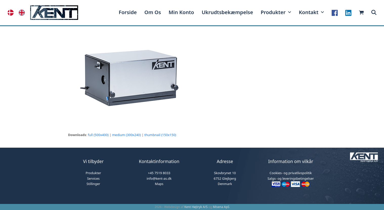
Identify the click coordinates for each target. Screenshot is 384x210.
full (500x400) (98, 135)
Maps (159, 183)
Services (93, 178)
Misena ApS (221, 207)
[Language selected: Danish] (19, 12)
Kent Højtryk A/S (196, 207)
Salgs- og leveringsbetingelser (290, 178)
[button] (374, 12)
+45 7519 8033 (159, 173)
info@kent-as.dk (159, 178)
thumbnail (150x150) (160, 135)
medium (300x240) (126, 135)
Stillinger (93, 183)
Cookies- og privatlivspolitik (290, 173)
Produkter (93, 173)
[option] (23, 13)
